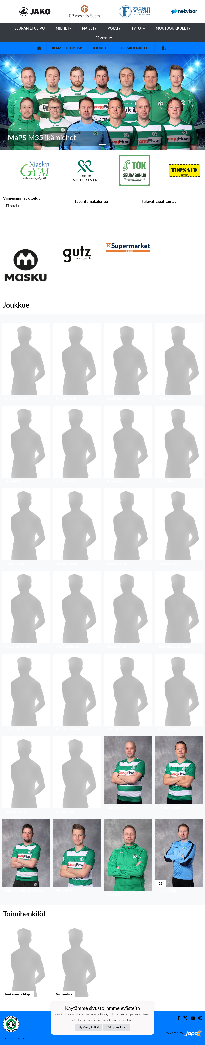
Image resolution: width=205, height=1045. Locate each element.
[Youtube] (191, 1018)
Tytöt (138, 28)
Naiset (89, 28)
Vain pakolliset (116, 1027)
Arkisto (104, 37)
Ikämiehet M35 (67, 48)
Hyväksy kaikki (88, 1027)
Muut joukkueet (173, 28)
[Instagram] (198, 1018)
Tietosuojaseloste (16, 1038)
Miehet (63, 28)
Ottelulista (13, 221)
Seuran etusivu (29, 28)
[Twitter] (183, 1018)
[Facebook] (177, 1018)
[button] (15, 102)
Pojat (114, 28)
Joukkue (101, 48)
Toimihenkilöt (135, 48)
